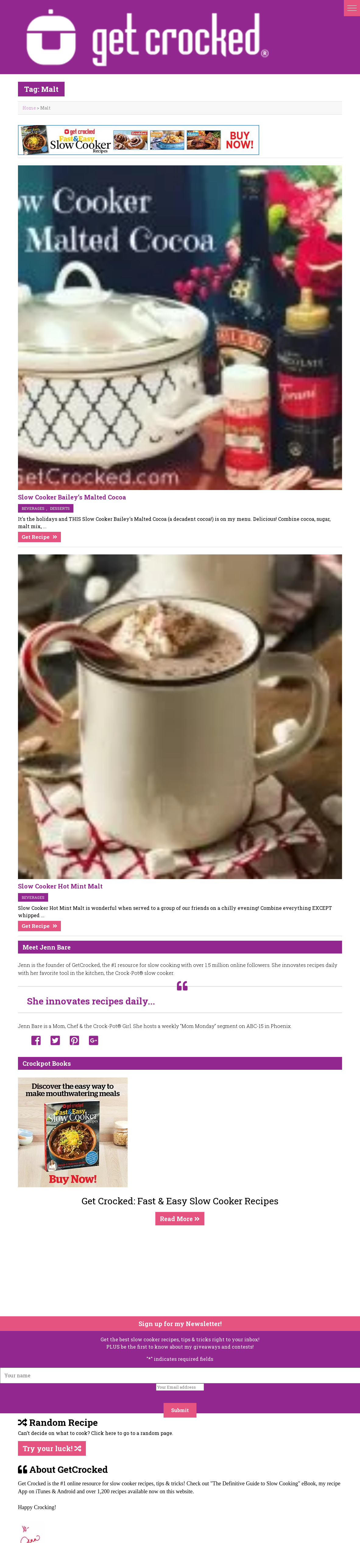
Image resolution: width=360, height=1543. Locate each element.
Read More (180, 1219)
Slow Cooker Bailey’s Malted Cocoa (72, 497)
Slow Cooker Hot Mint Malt (60, 886)
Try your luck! (52, 1448)
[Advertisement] (176, 1271)
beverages (33, 508)
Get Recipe (36, 536)
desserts (60, 508)
